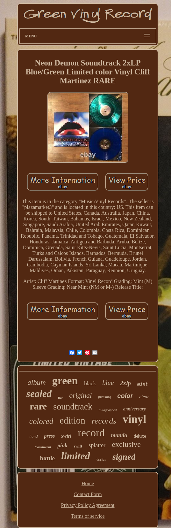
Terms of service (87, 516)
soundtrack (72, 406)
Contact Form (88, 494)
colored (41, 421)
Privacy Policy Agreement (88, 505)
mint (142, 384)
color (125, 395)
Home (88, 483)
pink (62, 445)
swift (78, 446)
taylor (101, 459)
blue (108, 382)
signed (123, 457)
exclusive (126, 444)
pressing (104, 397)
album (36, 382)
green (65, 380)
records (104, 420)
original (80, 395)
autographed (108, 410)
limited (75, 456)
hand (34, 436)
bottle (47, 458)
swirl (66, 436)
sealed (39, 393)
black (90, 383)
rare (38, 406)
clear (144, 396)
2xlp (125, 383)
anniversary (134, 408)
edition (72, 420)
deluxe (140, 436)
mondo (119, 435)
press (49, 436)
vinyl (134, 419)
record (91, 433)
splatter (97, 445)
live (60, 398)
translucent (43, 447)
